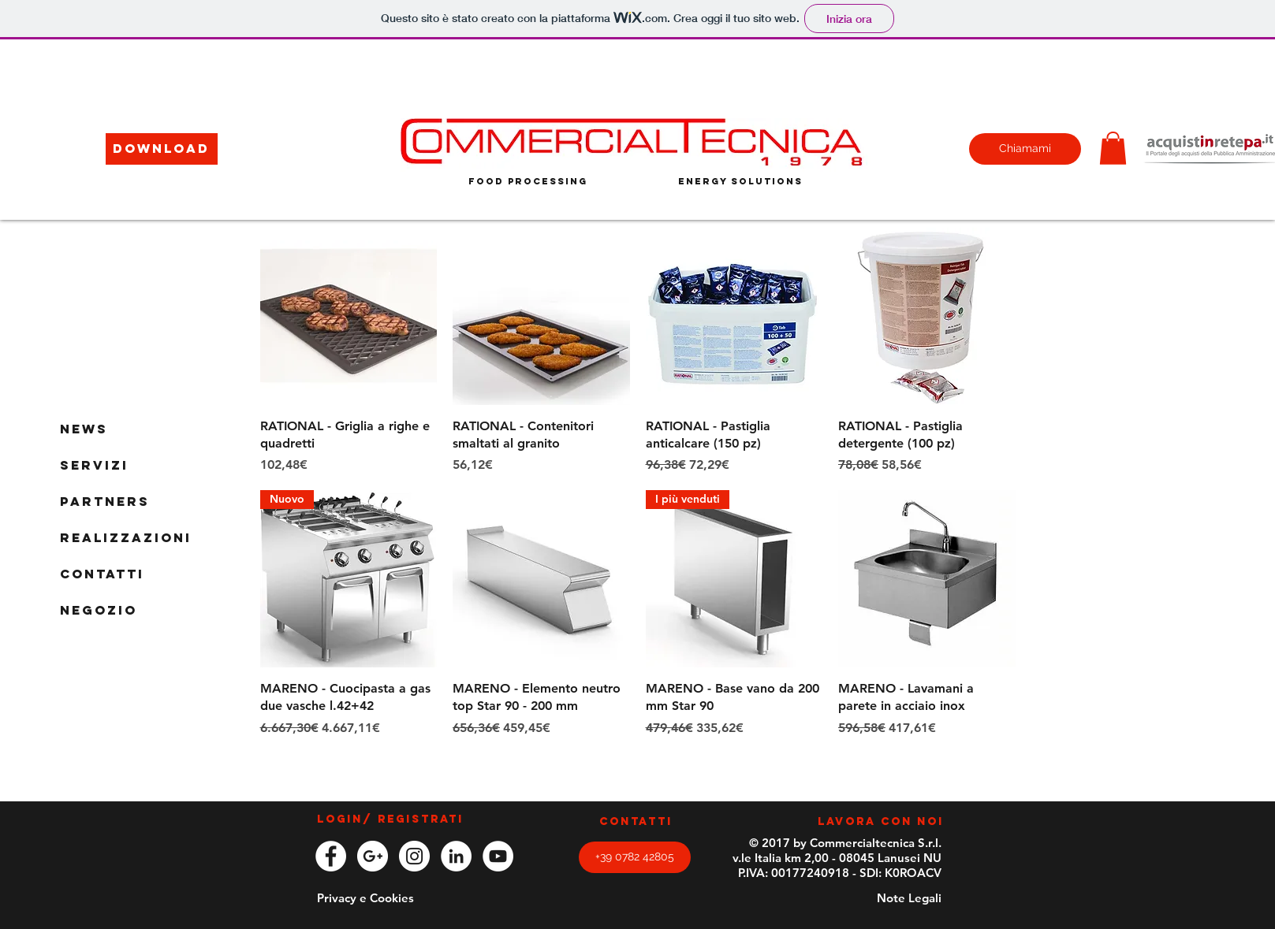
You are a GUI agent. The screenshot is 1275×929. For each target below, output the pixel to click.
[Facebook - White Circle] (330, 856)
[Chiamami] (1025, 149)
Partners (105, 501)
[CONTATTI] (636, 822)
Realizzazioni (126, 537)
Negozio (98, 610)
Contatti (102, 574)
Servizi (94, 465)
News (84, 429)
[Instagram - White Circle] (414, 856)
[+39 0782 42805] (635, 857)
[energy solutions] (741, 181)
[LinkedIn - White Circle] (456, 856)
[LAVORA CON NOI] (880, 822)
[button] (162, 149)
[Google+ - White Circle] (372, 856)
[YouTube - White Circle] (498, 856)
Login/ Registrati (390, 819)
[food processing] (528, 181)
